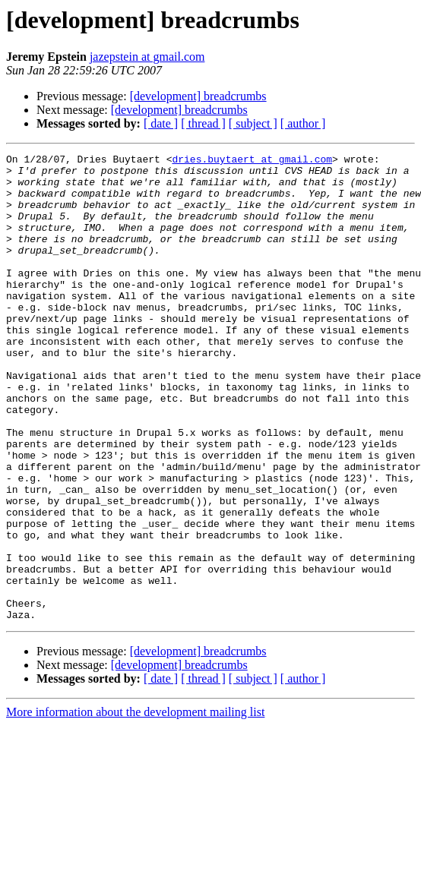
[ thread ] (203, 123)
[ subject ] (253, 123)
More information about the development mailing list (135, 805)
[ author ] (303, 123)
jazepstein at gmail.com (147, 56)
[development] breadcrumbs (198, 96)
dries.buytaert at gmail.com (252, 161)
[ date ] (161, 123)
